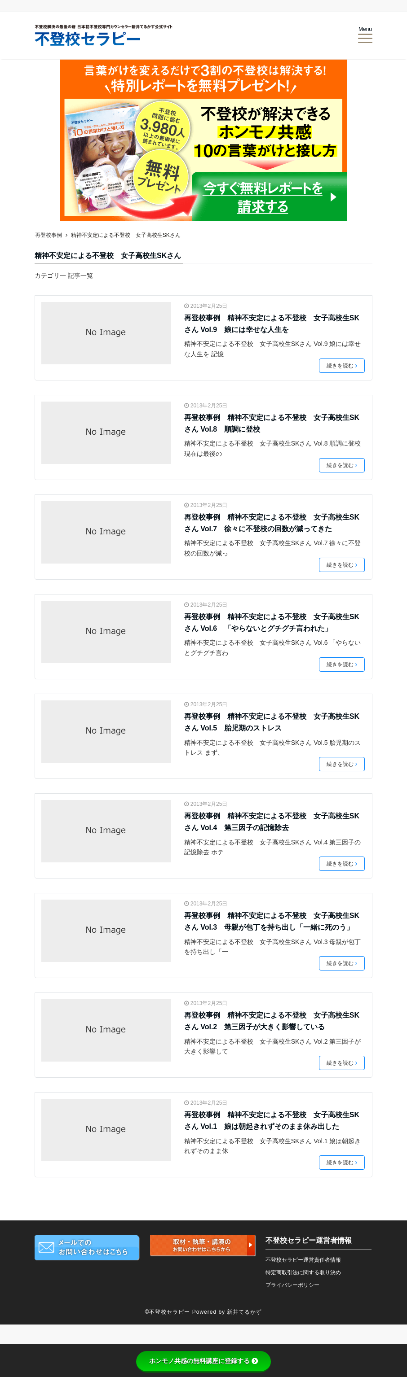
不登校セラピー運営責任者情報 (303, 1260)
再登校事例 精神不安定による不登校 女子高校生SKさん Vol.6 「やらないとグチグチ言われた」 (271, 622)
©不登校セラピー (167, 1312)
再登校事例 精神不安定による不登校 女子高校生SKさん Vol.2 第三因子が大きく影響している (271, 1021)
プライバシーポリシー (292, 1285)
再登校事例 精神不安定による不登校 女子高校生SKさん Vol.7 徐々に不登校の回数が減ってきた (271, 523)
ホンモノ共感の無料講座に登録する (203, 1361)
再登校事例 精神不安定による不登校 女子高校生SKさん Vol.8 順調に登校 (271, 423)
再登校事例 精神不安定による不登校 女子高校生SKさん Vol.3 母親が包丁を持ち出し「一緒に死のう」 (271, 921)
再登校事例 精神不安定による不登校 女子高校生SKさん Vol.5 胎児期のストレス (271, 722)
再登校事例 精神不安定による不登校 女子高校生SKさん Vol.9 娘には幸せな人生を (271, 323)
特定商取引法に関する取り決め (303, 1272)
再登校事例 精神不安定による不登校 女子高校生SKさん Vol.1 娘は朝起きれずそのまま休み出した (271, 1120)
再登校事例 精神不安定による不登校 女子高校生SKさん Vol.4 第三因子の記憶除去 (271, 821)
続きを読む (342, 366)
